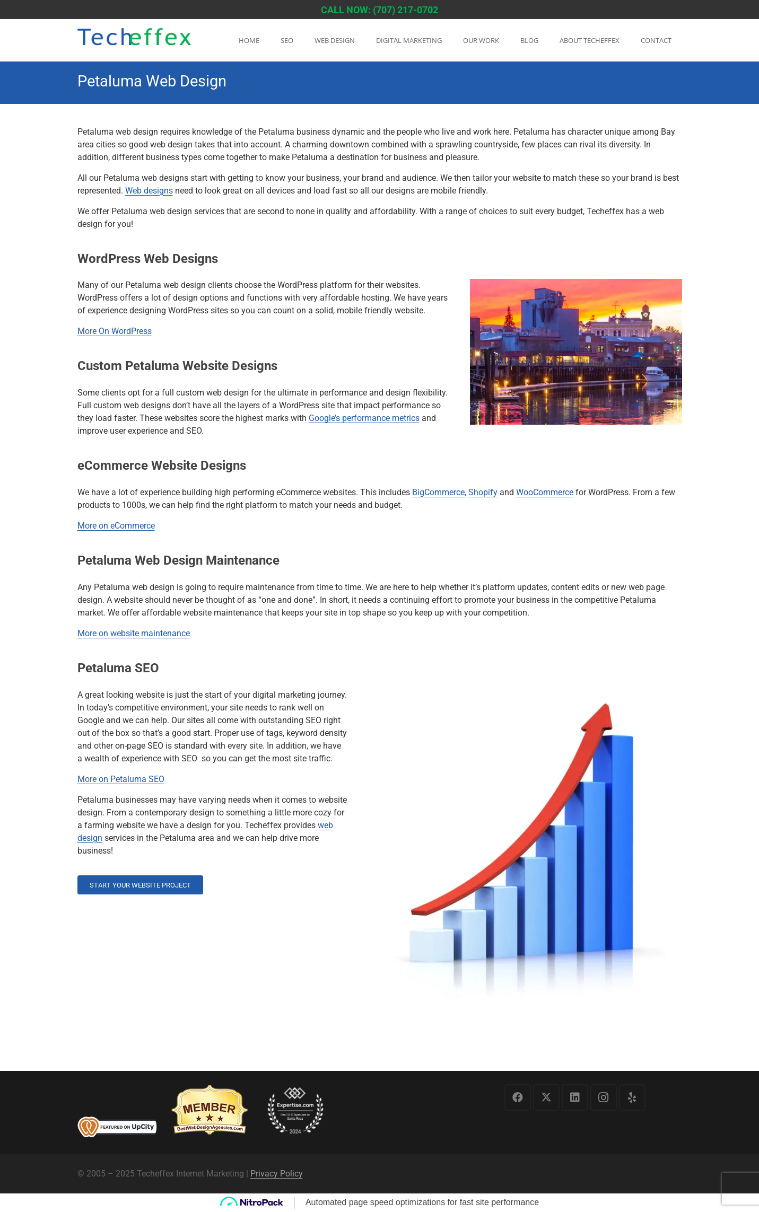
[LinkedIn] (575, 1097)
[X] (546, 1097)
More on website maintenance (133, 633)
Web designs (149, 191)
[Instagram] (603, 1097)
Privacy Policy (276, 1174)
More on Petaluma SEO (120, 779)
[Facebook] (517, 1097)
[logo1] (134, 41)
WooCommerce (544, 492)
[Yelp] (632, 1097)
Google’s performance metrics (364, 418)
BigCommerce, (439, 492)
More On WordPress (114, 331)
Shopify (483, 492)
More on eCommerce (116, 526)
